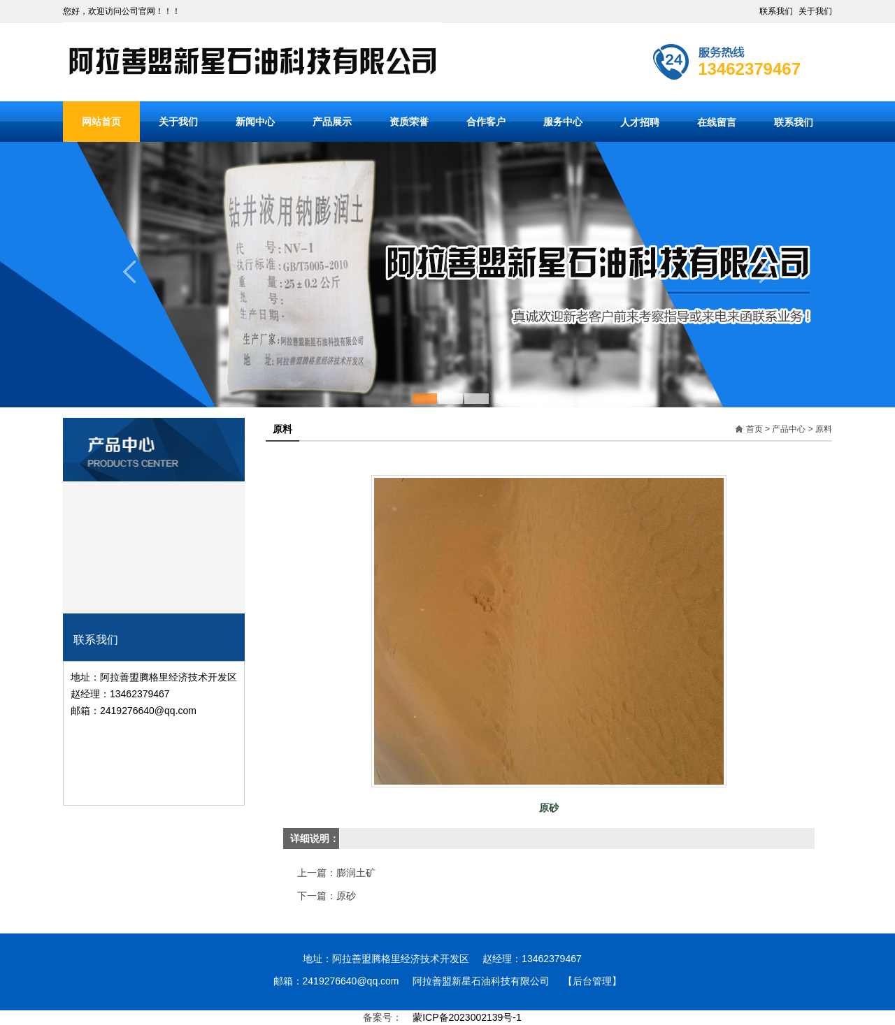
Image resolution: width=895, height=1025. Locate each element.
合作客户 (486, 121)
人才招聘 (639, 122)
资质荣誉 (409, 121)
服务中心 (562, 121)
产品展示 (332, 121)
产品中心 (789, 429)
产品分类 (154, 427)
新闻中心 (255, 121)
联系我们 (776, 11)
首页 (754, 429)
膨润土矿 (355, 872)
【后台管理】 (592, 981)
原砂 (346, 895)
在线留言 (716, 122)
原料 (823, 429)
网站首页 (101, 121)
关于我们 (815, 11)
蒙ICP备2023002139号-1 (467, 1017)
